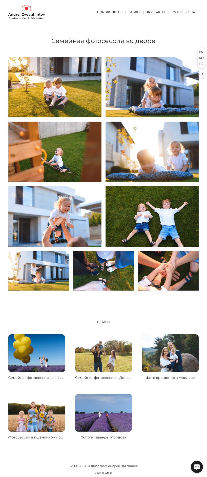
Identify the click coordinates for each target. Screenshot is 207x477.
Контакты (156, 12)
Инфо (134, 12)
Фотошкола (183, 12)
